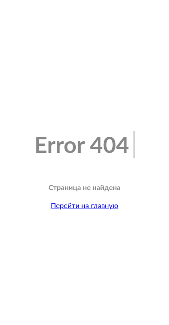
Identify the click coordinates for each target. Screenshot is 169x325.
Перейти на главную (85, 205)
